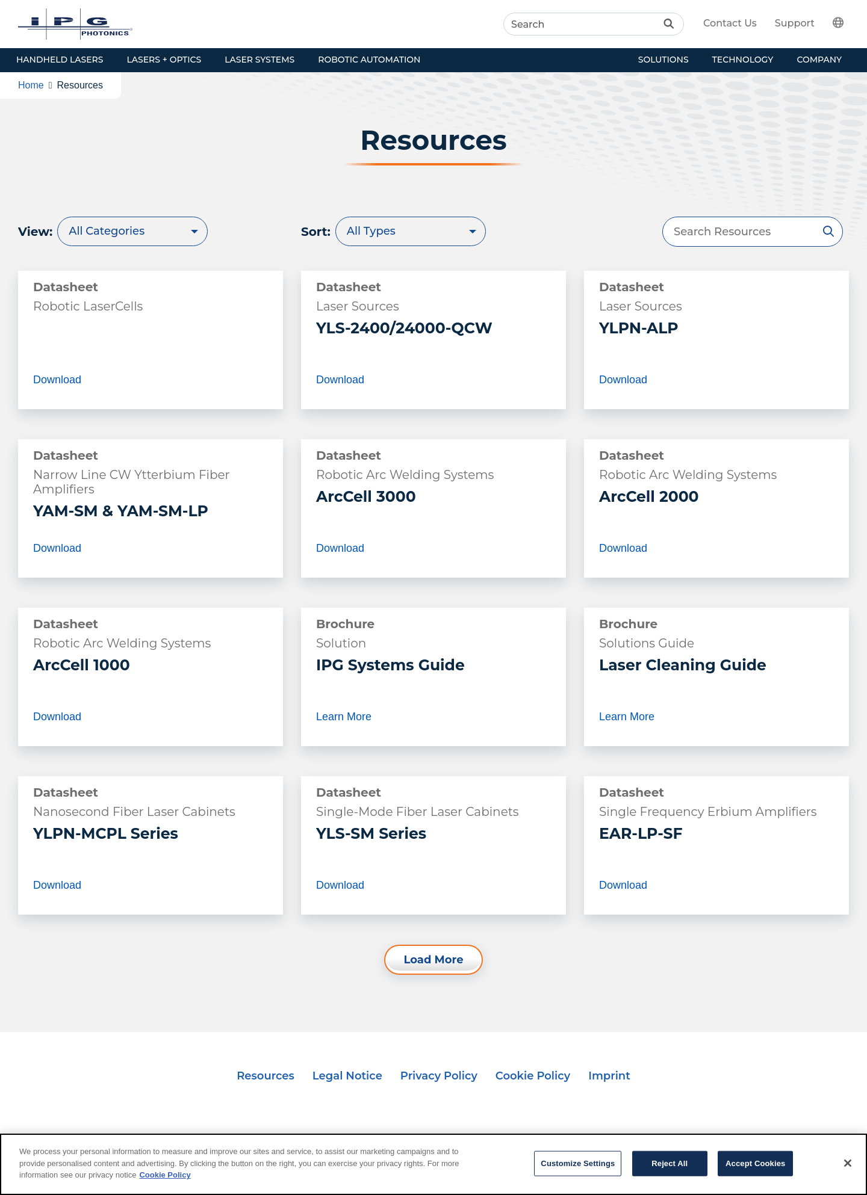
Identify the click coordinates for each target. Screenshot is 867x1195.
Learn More (343, 721)
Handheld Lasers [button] (59, 59)
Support (795, 23)
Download (57, 380)
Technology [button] (743, 59)
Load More (433, 959)
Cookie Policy (533, 1075)
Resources (265, 1075)
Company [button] (819, 59)
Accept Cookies (755, 1163)
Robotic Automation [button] (369, 59)
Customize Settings (578, 1163)
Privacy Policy (438, 1075)
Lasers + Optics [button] (163, 59)
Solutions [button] (663, 59)
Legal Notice (347, 1075)
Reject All (669, 1163)
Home (31, 85)
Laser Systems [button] (259, 59)
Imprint (609, 1075)
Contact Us (730, 23)
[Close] (847, 1163)
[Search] (593, 24)
